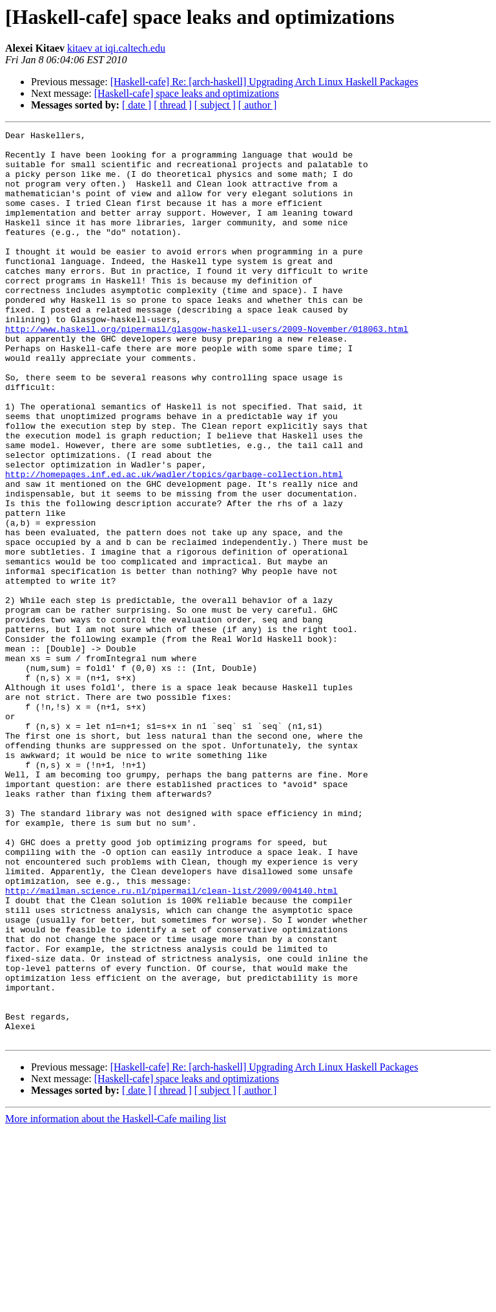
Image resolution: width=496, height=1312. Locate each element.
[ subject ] (215, 104)
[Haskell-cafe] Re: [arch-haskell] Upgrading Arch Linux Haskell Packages (264, 81)
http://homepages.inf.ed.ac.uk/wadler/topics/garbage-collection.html (174, 543)
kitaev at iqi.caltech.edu (116, 48)
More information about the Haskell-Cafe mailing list (115, 1300)
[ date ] (136, 104)
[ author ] (257, 104)
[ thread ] (173, 104)
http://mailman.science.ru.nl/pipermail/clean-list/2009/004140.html (171, 1043)
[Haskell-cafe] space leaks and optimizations (186, 93)
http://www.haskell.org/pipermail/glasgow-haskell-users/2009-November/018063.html (206, 369)
